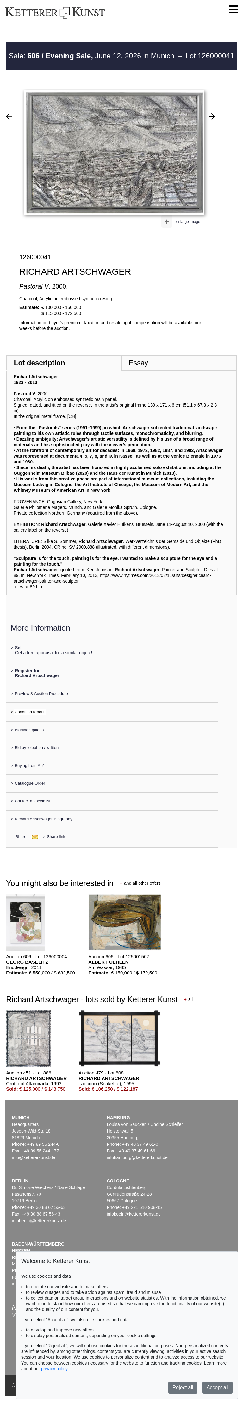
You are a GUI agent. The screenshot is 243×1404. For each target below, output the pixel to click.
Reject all (182, 1387)
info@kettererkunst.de (33, 1157)
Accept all (217, 1387)
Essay (138, 363)
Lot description (39, 363)
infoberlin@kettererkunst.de (39, 1220)
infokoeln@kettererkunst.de (134, 1214)
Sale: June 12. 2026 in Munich (92, 56)
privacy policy (54, 1368)
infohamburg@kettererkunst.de (137, 1157)
